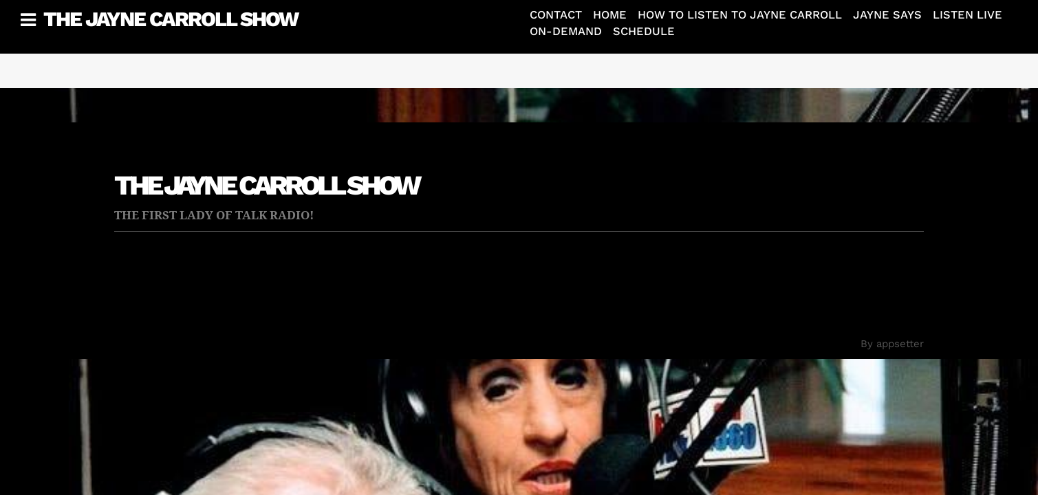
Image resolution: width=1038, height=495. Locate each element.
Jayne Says (887, 14)
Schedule (644, 31)
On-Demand (566, 31)
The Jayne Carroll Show (170, 19)
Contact (556, 14)
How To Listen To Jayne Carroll (740, 14)
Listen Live (967, 14)
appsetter (900, 344)
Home (610, 14)
